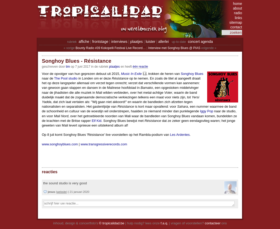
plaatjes (136, 42)
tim (68, 66)
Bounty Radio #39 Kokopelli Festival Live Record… (111, 48)
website (61, 191)
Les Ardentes (180, 135)
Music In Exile (131, 74)
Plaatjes (114, 66)
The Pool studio (65, 78)
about (237, 8)
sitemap (235, 22)
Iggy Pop (206, 111)
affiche (84, 42)
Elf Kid (97, 121)
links (238, 18)
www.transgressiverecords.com (104, 144)
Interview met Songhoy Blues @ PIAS (174, 48)
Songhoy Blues (192, 74)
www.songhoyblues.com (60, 144)
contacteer (213, 223)
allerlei (163, 42)
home (237, 4)
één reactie (140, 66)
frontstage (100, 42)
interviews (119, 42)
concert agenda (200, 42)
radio (238, 13)
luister (150, 42)
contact (236, 27)
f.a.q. (164, 223)
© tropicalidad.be (111, 223)
